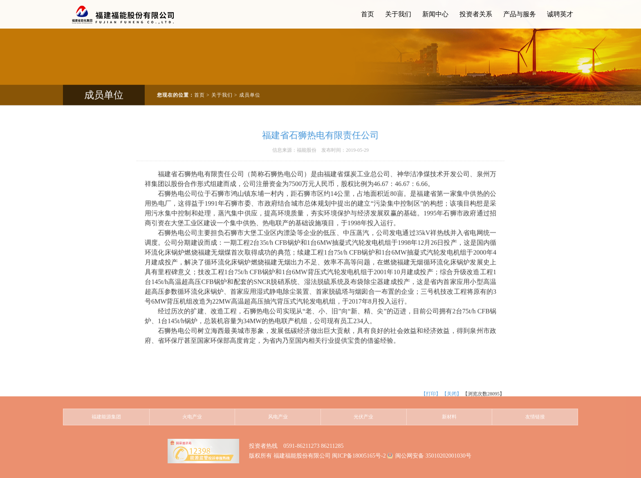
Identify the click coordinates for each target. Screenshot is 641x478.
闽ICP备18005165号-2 (358, 456)
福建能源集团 (106, 417)
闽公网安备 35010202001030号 (433, 456)
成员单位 (249, 88)
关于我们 (222, 88)
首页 (199, 88)
